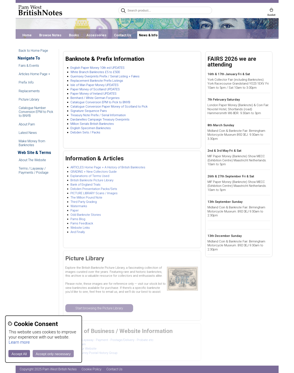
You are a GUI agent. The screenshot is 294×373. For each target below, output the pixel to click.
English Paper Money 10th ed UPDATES (97, 68)
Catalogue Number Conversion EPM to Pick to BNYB (36, 112)
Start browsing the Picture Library (99, 308)
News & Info (148, 35)
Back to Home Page (33, 51)
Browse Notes (50, 35)
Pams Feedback (81, 223)
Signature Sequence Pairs (88, 111)
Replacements (29, 91)
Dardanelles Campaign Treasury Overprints (99, 119)
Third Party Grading (83, 202)
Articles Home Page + (34, 74)
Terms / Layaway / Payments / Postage (33, 170)
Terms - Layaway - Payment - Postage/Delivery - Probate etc (111, 340)
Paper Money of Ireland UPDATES (93, 93)
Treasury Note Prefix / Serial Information (98, 115)
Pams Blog (77, 219)
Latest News (28, 133)
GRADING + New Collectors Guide (93, 172)
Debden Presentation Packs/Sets (93, 189)
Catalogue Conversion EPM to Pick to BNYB (100, 102)
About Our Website (83, 349)
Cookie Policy (91, 369)
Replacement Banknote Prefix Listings (96, 81)
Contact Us (122, 35)
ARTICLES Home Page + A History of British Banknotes (107, 167)
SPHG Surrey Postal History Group (94, 353)
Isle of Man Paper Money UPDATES (94, 85)
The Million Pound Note (86, 198)
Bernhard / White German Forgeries (95, 98)
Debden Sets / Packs (85, 132)
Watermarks (78, 206)
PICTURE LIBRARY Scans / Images (94, 193)
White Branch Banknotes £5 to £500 (95, 72)
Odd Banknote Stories (85, 215)
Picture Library (29, 99)
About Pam (27, 124)
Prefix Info (26, 82)
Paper (74, 210)
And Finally (77, 232)
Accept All (19, 354)
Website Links (80, 228)
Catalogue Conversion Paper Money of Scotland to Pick (109, 106)
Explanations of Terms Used (89, 176)
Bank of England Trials (85, 185)
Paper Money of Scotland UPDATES (95, 89)
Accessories (96, 35)
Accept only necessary (53, 354)
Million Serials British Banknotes (92, 124)
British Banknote (81, 180)
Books (74, 35)
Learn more (19, 342)
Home (27, 35)
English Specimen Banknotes (90, 128)
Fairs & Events (29, 66)
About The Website (32, 160)
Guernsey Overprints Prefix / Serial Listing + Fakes (105, 76)
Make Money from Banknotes (32, 143)
